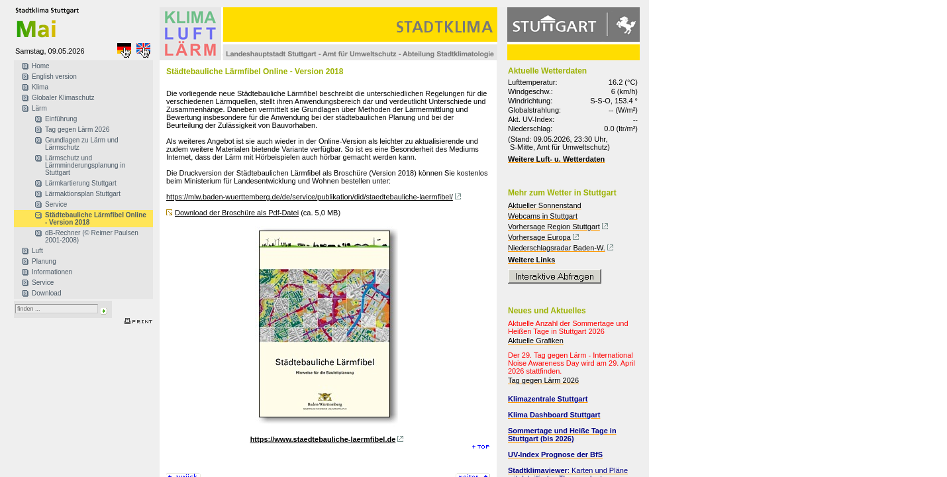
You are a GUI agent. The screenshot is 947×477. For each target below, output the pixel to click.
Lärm (39, 108)
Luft (37, 250)
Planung (44, 261)
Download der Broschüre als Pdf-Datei (237, 213)
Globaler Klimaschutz (63, 97)
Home (41, 66)
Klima (40, 87)
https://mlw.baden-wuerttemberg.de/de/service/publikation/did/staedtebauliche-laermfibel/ (309, 197)
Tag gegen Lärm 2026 (77, 129)
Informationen (52, 272)
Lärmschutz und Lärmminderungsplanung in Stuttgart (85, 165)
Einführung (61, 119)
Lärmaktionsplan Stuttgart (83, 193)
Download (46, 293)
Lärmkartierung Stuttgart (81, 183)
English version (54, 76)
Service (56, 204)
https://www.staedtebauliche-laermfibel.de (323, 439)
